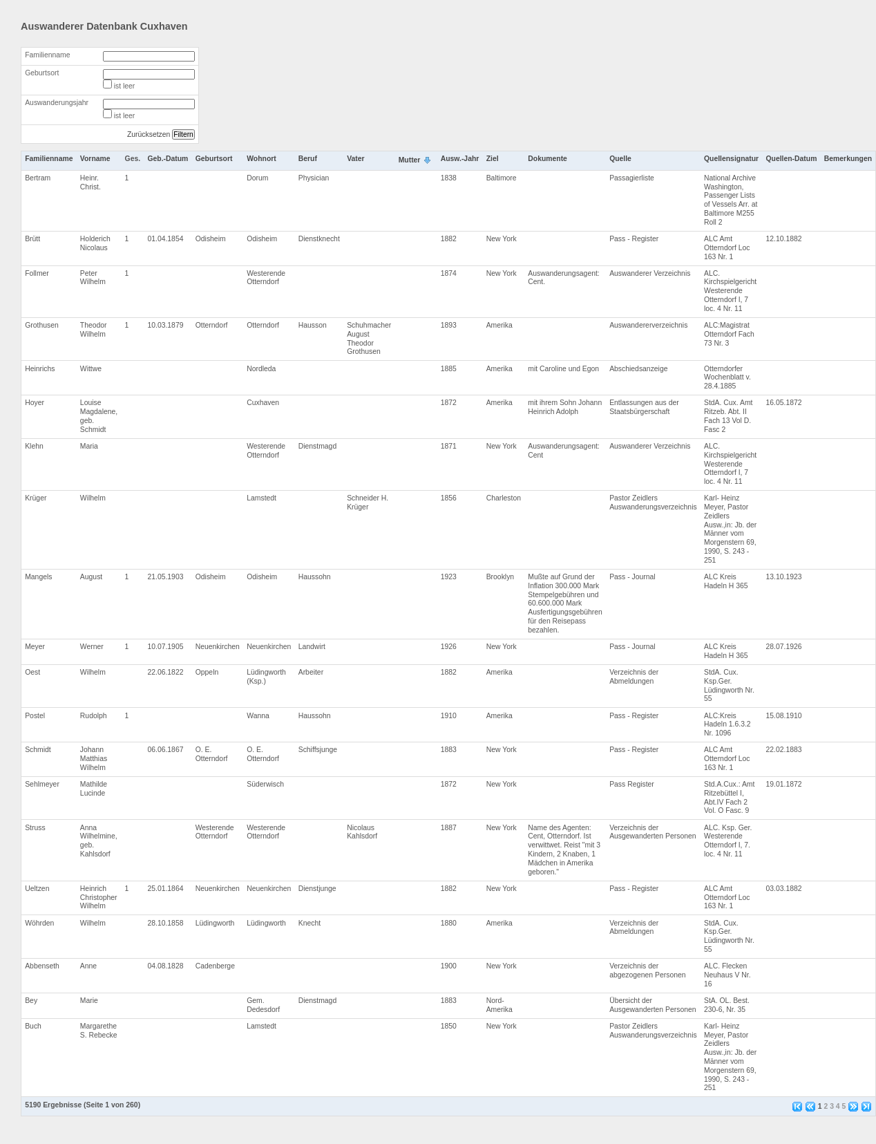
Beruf (307, 158)
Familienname (47, 55)
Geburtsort (42, 73)
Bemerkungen (848, 158)
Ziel (492, 158)
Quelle (620, 158)
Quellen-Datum (791, 158)
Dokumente (547, 158)
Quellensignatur (731, 158)
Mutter (410, 160)
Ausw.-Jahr (460, 158)
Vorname (95, 158)
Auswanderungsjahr (56, 102)
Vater (355, 158)
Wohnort (261, 158)
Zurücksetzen (148, 134)
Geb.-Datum (167, 158)
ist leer (124, 86)
